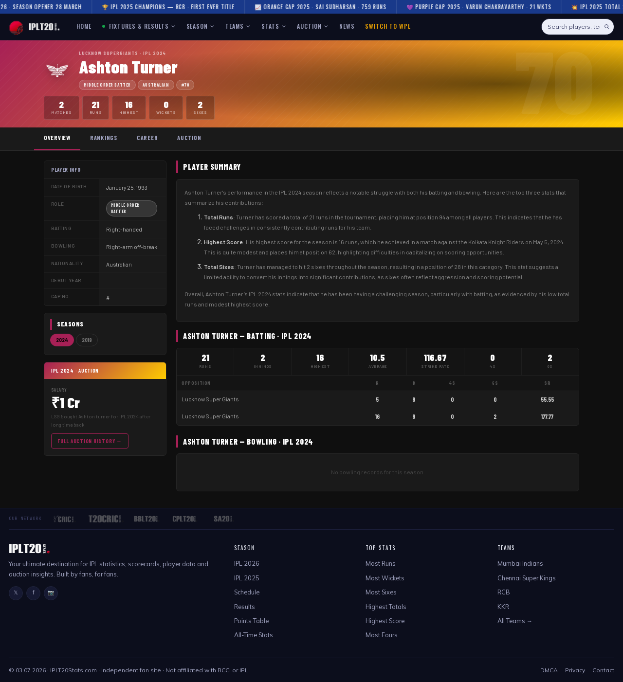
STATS (273, 26)
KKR (503, 606)
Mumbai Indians (520, 563)
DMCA (549, 670)
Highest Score (385, 621)
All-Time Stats (253, 635)
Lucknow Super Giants (210, 399)
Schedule (246, 592)
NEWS (347, 26)
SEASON (200, 26)
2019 (87, 340)
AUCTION (313, 26)
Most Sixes (381, 592)
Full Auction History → (89, 441)
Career (147, 137)
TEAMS (238, 26)
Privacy (575, 670)
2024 (62, 340)
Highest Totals (386, 606)
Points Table (251, 621)
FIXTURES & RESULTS (139, 26)
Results (244, 606)
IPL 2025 (246, 578)
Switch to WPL (387, 26)
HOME (84, 26)
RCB (503, 592)
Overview (57, 137)
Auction (189, 137)
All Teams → (515, 621)
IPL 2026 (246, 563)
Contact (603, 670)
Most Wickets (385, 578)
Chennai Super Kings (526, 578)
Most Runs (381, 563)
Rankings (103, 137)
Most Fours (382, 635)
